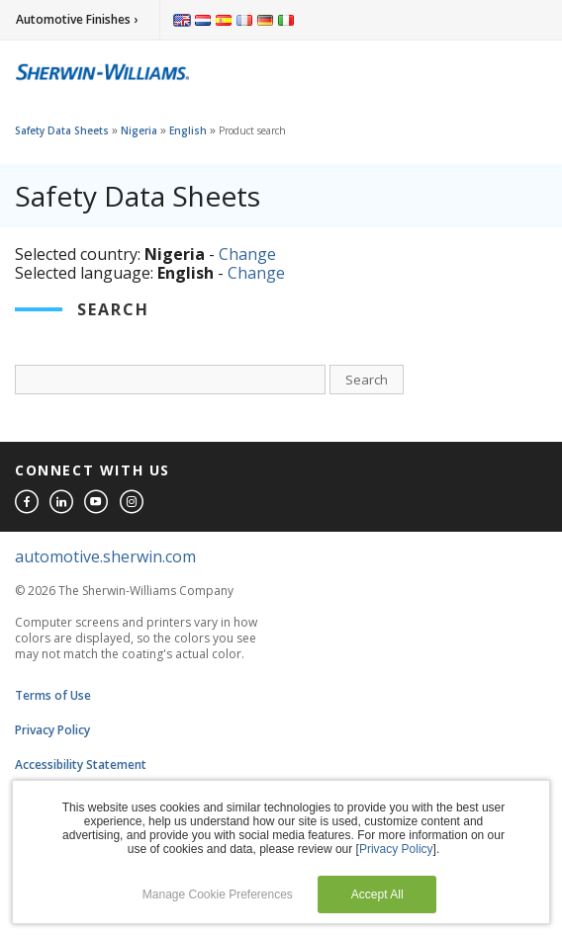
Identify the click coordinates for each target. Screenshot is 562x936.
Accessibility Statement (80, 764)
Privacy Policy (52, 730)
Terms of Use (53, 695)
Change (247, 254)
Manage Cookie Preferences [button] (217, 894)
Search (366, 379)
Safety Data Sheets (62, 130)
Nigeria (139, 130)
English (188, 130)
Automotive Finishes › (77, 19)
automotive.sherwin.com (105, 556)
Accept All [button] (377, 894)
